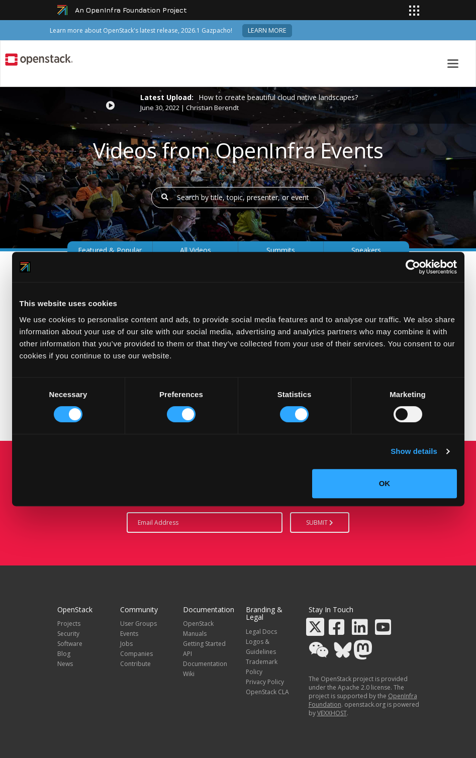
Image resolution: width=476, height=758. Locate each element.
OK (385, 483)
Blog (63, 653)
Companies (136, 653)
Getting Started (204, 643)
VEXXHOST (332, 713)
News (65, 663)
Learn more (267, 30)
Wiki (189, 674)
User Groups (138, 623)
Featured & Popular (110, 250)
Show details (414, 451)
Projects (68, 623)
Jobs (126, 643)
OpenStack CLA (267, 692)
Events (129, 633)
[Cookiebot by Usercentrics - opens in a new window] (413, 266)
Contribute (135, 663)
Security (68, 633)
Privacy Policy (265, 682)
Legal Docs (261, 631)
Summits (280, 250)
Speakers (366, 250)
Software (69, 643)
